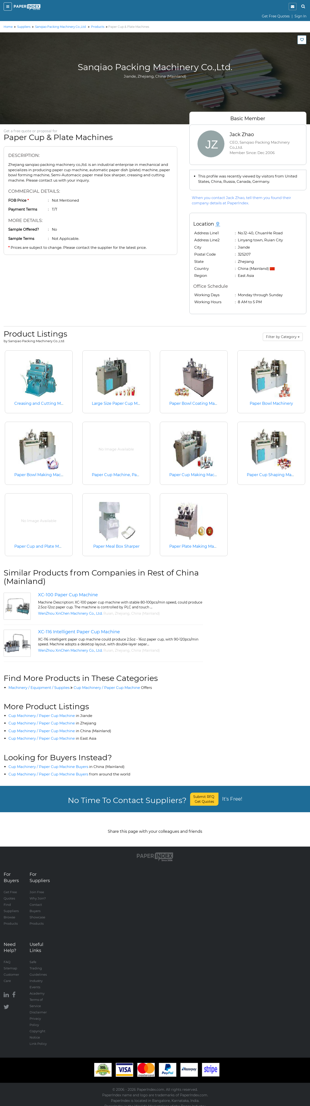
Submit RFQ (204, 799)
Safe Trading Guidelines (38, 963)
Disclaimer (38, 1007)
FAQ (7, 957)
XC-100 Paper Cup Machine (68, 594)
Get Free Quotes (276, 16)
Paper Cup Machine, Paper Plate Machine (132, 474)
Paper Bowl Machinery (271, 403)
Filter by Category (283, 337)
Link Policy (38, 1039)
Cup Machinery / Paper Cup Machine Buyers (66, 766)
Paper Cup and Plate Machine (43, 546)
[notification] (292, 6)
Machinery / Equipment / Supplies (39, 687)
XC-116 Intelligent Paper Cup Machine (79, 631)
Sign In (300, 16)
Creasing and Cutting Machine (44, 403)
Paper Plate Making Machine (197, 546)
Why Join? (38, 893)
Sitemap (10, 963)
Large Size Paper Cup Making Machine (129, 403)
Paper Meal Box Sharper (116, 546)
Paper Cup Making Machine (196, 474)
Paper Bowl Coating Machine (197, 403)
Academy (37, 988)
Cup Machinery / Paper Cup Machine (113, 687)
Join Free (37, 887)
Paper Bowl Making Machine (42, 474)
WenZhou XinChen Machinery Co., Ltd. (70, 613)
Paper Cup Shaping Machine (274, 474)
